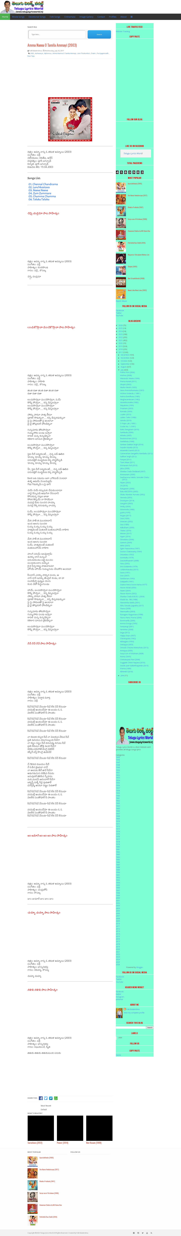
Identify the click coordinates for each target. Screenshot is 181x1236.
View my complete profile (134, 1012)
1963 (118, 803)
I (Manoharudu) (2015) (129, 569)
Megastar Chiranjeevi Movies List (138, 254)
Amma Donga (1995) (128, 623)
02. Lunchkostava (39, 187)
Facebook (120, 310)
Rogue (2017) (125, 515)
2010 (118, 923)
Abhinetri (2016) (126, 671)
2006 (118, 913)
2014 (118, 934)
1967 (118, 813)
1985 (118, 859)
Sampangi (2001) (127, 626)
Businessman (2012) (128, 438)
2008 (118, 918)
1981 (118, 849)
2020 (121, 343)
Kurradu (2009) (126, 411)
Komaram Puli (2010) (128, 465)
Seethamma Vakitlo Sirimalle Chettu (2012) (134, 478)
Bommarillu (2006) (127, 620)
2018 (121, 349)
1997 (118, 890)
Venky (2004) (125, 506)
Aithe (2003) (125, 545)
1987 (118, 865)
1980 (118, 847)
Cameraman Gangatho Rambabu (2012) (136, 453)
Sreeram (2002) (126, 521)
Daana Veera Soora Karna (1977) (133, 584)
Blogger (139, 967)
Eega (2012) (125, 632)
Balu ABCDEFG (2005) (129, 491)
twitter (118, 994)
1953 (118, 777)
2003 (118, 905)
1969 (118, 818)
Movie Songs (18, 16)
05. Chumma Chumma (42, 196)
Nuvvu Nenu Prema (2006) (131, 617)
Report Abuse (121, 301)
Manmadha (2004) (127, 611)
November (125, 358)
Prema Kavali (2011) (128, 381)
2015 (118, 936)
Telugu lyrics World (47, 1233)
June (123, 675)
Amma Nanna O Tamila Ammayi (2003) (52, 45)
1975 (118, 834)
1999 (118, 895)
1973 (118, 829)
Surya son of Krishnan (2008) (137, 219)
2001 (118, 900)
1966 (118, 811)
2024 (121, 331)
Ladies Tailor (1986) (128, 417)
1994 (118, 882)
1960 (118, 795)
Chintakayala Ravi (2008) (130, 659)
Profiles (112, 16)
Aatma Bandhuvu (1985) (130, 396)
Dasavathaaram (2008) (129, 560)
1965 (118, 808)
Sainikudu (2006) (126, 432)
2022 (121, 337)
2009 (118, 921)
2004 (118, 908)
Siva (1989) (124, 524)
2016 (118, 939)
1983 (118, 854)
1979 (118, 844)
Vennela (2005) (126, 497)
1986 (118, 862)
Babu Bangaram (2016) (129, 429)
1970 (118, 821)
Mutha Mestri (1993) (128, 387)
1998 (118, 893)
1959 (118, 793)
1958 (118, 790)
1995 (118, 885)
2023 (121, 334)
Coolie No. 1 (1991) (128, 426)
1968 (118, 816)
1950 (118, 770)
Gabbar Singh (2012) (128, 456)
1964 (118, 806)
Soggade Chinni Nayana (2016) (132, 662)
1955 (118, 783)
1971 (118, 824)
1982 (118, 852)
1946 (118, 760)
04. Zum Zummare (40, 193)
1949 (118, 767)
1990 (118, 872)
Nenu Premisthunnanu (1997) (132, 390)
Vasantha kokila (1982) (129, 402)
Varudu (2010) (125, 420)
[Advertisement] (70, 79)
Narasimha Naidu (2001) (130, 602)
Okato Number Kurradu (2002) (132, 494)
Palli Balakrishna (133, 1009)
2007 (118, 916)
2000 (118, 898)
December (125, 355)
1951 (118, 772)
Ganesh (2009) (126, 542)
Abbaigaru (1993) (127, 641)
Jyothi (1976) (125, 512)
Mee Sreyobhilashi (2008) (136, 278)
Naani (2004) (125, 590)
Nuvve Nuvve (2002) (128, 593)
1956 (118, 785)
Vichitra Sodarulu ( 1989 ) (130, 393)
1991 (118, 875)
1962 (118, 801)
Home (5, 16)
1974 (118, 831)
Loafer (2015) (125, 414)
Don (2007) (124, 575)
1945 (118, 757)
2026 (121, 325)
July (122, 370)
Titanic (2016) (125, 530)
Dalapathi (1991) (127, 581)
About (123, 16)
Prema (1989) (125, 668)
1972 (118, 826)
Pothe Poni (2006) (127, 372)
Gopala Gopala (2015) (129, 447)
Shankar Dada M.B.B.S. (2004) (132, 596)
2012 (118, 929)
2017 (121, 352)
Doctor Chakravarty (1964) (131, 551)
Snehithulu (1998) (127, 441)
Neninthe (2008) (126, 629)
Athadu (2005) (126, 435)
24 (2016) (124, 485)
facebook (120, 991)
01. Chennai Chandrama (43, 184)
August (124, 367)
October (124, 361)
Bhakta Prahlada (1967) (135, 207)
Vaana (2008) (125, 608)
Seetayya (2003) (126, 644)
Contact (101, 16)
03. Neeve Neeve (38, 190)
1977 (118, 839)
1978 (118, 842)
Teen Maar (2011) (127, 462)
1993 (118, 880)
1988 (118, 867)
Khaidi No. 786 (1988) (129, 599)
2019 (121, 346)
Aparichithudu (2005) (135, 183)
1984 (118, 857)
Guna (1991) (125, 572)
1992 (118, 877)
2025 (121, 328)
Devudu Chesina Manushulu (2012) (134, 647)
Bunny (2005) (125, 656)
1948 (118, 765)
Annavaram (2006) (127, 474)
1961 (118, 798)
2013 (118, 931)
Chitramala (69, 16)
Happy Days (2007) (128, 635)
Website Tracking (123, 31)
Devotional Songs (37, 16)
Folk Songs (55, 16)
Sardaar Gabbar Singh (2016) (131, 444)
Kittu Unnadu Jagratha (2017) (132, 605)
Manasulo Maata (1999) (130, 378)
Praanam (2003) (126, 408)
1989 (118, 870)
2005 (118, 911)
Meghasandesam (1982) (130, 399)
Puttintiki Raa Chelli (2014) (136, 242)
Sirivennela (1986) (127, 509)
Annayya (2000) (126, 650)
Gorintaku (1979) (127, 557)
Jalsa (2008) (125, 468)
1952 (118, 775)
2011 (118, 926)
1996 (118, 888)
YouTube (119, 315)
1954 (118, 780)
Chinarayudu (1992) (128, 638)
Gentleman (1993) (127, 578)
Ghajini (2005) (132, 266)
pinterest (119, 999)
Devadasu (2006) (127, 539)
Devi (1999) (124, 518)
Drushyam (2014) (127, 500)
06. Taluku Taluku (39, 199)
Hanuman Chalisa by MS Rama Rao (139, 231)
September (125, 364)
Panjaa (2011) (125, 459)
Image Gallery (86, 16)
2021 (121, 340)
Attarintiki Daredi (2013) (129, 450)
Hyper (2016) (125, 536)
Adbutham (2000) (127, 527)
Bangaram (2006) (127, 488)
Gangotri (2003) (126, 503)
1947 (118, 762)
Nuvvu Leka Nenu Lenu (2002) (137, 290)
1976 (118, 836)
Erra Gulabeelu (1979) (129, 566)
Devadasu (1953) (127, 554)
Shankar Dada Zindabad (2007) (132, 471)
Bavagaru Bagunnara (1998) (131, 614)
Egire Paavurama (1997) (130, 548)
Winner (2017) (125, 533)
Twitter (119, 313)
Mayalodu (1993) (127, 405)
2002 (118, 903)
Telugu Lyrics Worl (132, 153)
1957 (118, 788)
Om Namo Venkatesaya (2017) (137, 195)
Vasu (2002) (125, 563)
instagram (120, 997)
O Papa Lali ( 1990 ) (128, 423)
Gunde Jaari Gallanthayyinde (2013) (134, 665)
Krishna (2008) (126, 375)
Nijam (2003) (125, 482)
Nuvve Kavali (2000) (128, 587)
